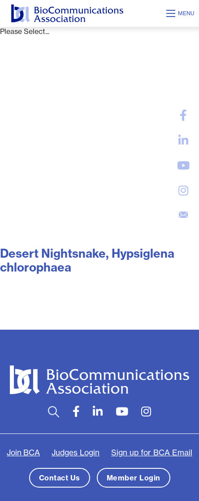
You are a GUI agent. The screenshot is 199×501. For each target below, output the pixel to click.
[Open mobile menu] (181, 13)
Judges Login (76, 453)
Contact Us (59, 477)
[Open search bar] (53, 411)
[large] (183, 115)
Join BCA (23, 453)
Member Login (133, 477)
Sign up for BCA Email (151, 453)
